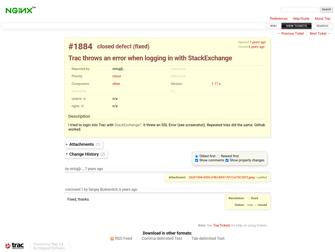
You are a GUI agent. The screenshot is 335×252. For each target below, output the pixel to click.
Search (322, 26)
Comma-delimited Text (162, 238)
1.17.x (216, 84)
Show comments (211, 160)
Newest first (230, 156)
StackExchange (127, 125)
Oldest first (207, 156)
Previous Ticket (292, 34)
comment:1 (74, 189)
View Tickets (296, 26)
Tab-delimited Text (208, 238)
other (116, 84)
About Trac (323, 19)
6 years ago (256, 46)
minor (117, 76)
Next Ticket (318, 34)
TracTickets (221, 225)
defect (124, 46)
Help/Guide (301, 19)
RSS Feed (123, 238)
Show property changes (247, 160)
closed (105, 46)
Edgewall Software (51, 248)
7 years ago (258, 42)
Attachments (84, 144)
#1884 (80, 46)
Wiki (273, 26)
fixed (141, 46)
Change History (87, 154)
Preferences (279, 19)
